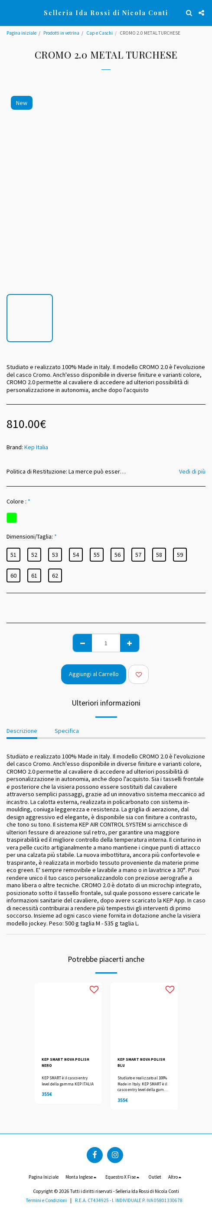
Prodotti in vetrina (61, 33)
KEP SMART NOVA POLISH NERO (65, 1062)
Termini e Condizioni (46, 1200)
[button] (9, 12)
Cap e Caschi (99, 33)
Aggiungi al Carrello (94, 674)
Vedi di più (192, 471)
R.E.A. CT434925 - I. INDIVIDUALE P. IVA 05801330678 (129, 1200)
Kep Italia (36, 447)
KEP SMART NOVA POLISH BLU (141, 1062)
